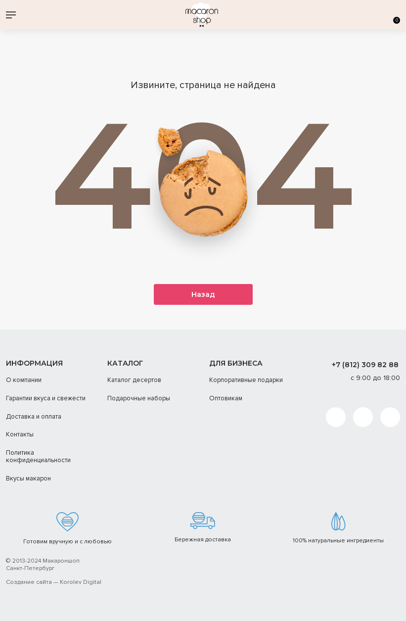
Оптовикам (225, 398)
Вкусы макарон (28, 478)
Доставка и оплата (33, 417)
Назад (203, 294)
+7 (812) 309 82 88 (365, 364)
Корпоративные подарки (246, 380)
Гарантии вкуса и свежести (46, 398)
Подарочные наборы (138, 398)
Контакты (20, 434)
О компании (24, 380)
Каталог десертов (134, 380)
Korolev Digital (80, 582)
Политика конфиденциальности (38, 457)
